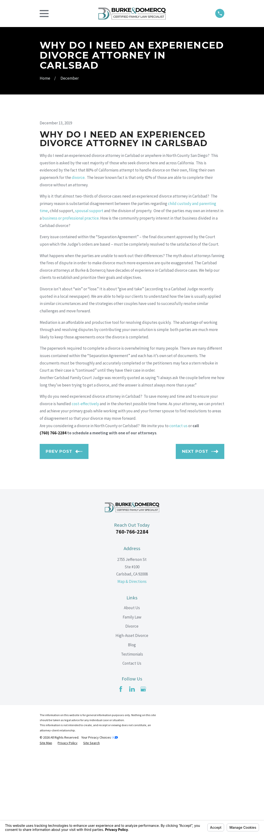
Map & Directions (132, 662)
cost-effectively (85, 485)
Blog (132, 726)
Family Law (132, 698)
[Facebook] (121, 770)
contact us (178, 507)
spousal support (89, 292)
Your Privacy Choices (99, 819)
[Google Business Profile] (143, 770)
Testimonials (132, 735)
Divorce (131, 707)
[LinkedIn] (132, 770)
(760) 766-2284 (53, 514)
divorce (78, 258)
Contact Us (131, 744)
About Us (132, 689)
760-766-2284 (132, 613)
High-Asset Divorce (132, 716)
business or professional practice (70, 299)
